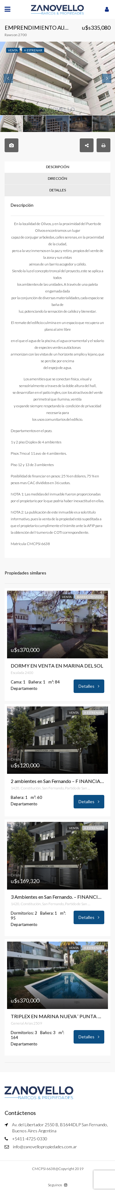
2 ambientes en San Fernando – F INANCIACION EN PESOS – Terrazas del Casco (57, 781)
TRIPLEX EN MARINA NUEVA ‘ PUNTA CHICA (57, 1016)
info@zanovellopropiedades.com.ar (45, 1146)
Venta (67, 597)
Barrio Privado (89, 597)
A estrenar (93, 712)
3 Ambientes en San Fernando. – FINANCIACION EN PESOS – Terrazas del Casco (57, 897)
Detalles (89, 686)
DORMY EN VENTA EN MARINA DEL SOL (57, 665)
